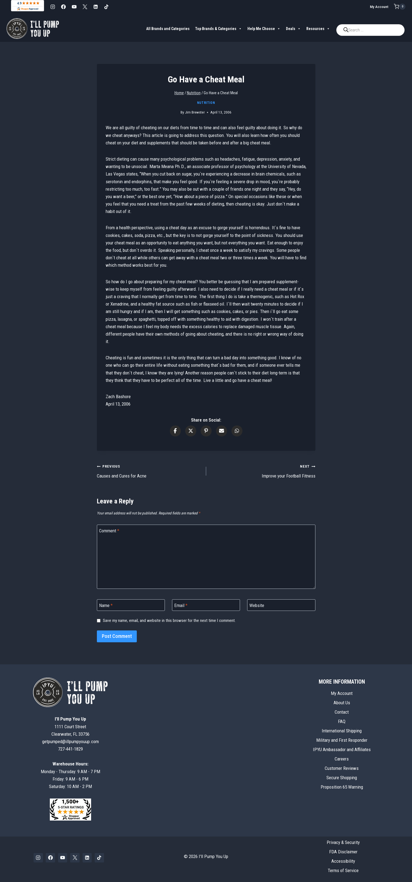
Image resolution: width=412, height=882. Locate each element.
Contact (342, 712)
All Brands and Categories (168, 28)
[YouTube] (74, 6)
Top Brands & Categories (218, 28)
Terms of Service (343, 870)
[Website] (281, 605)
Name (106, 605)
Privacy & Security (343, 842)
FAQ (341, 721)
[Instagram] (52, 6)
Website (256, 605)
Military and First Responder (341, 740)
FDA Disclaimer (343, 851)
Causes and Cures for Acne (149, 470)
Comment (109, 530)
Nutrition (206, 103)
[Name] (131, 605)
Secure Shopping (341, 777)
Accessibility (343, 861)
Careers (342, 759)
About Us (342, 702)
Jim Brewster (195, 112)
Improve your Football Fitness (263, 470)
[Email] (206, 605)
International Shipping (342, 730)
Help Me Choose (263, 28)
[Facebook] (63, 6)
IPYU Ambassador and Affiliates (342, 749)
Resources (318, 28)
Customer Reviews (342, 768)
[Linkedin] (95, 6)
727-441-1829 (70, 749)
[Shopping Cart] (399, 7)
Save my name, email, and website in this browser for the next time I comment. (169, 620)
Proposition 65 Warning (342, 787)
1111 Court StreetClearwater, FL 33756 (70, 726)
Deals (293, 28)
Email (180, 605)
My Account (379, 6)
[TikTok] (106, 6)
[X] (84, 6)
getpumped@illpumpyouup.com (70, 741)
